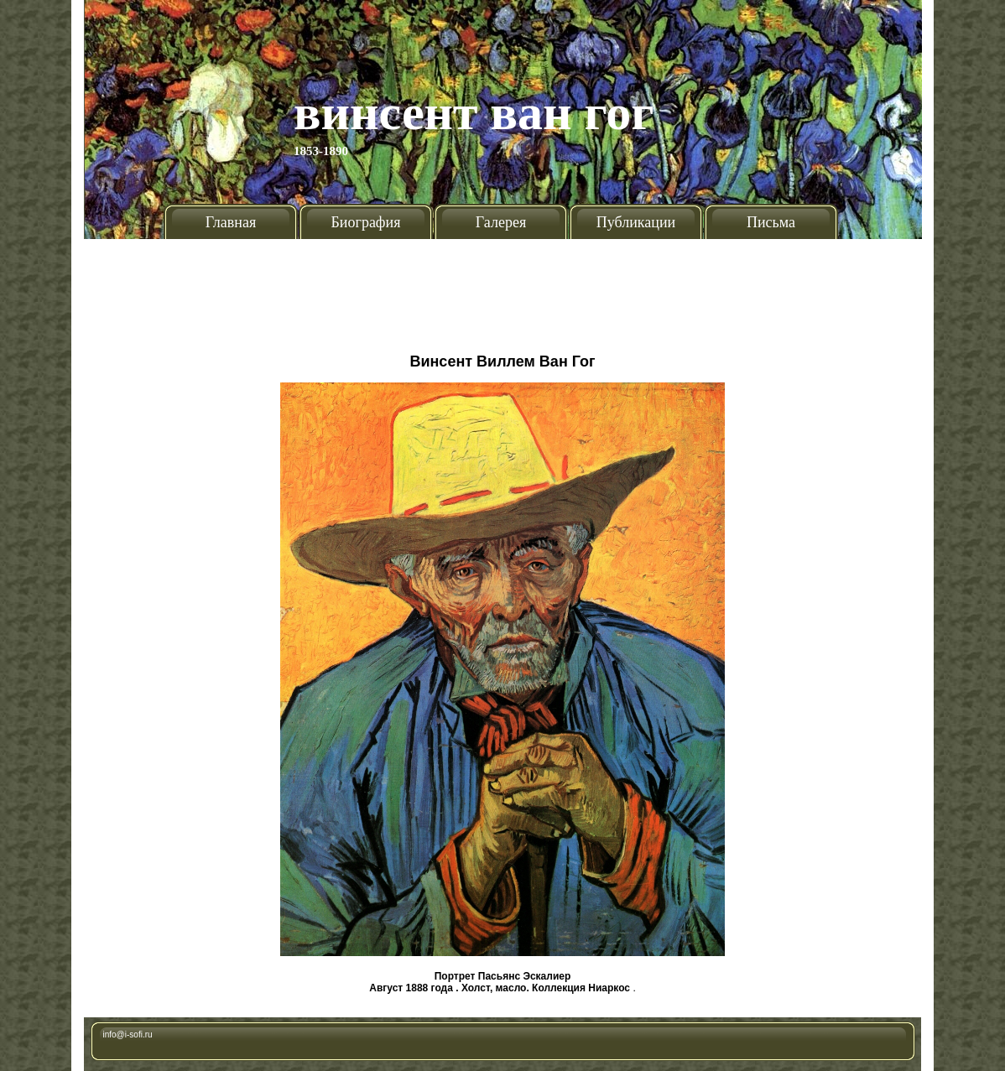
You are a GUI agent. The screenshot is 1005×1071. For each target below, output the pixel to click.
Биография (366, 222)
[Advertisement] (502, 289)
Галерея (501, 222)
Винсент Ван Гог (474, 112)
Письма (771, 222)
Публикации (635, 222)
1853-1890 (321, 151)
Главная (231, 222)
